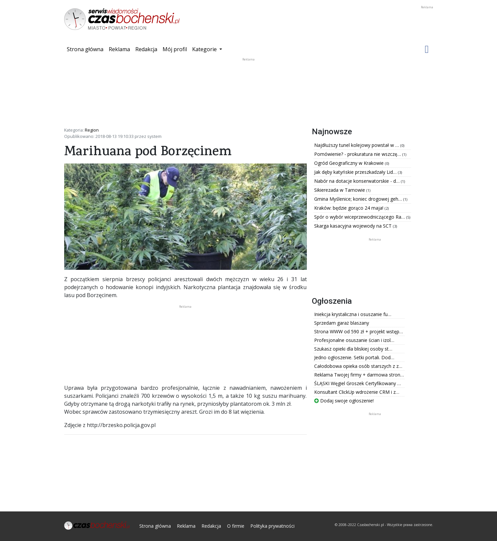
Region (92, 130)
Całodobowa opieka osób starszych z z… (358, 366)
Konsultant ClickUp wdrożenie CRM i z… (356, 392)
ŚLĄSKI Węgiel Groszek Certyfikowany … (357, 383)
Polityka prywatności (272, 526)
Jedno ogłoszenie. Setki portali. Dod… (354, 357)
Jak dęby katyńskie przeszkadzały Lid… (356, 172)
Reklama (119, 49)
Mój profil (175, 49)
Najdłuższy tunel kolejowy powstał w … (357, 145)
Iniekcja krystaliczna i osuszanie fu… (352, 314)
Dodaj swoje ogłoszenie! (344, 400)
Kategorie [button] (205, 49)
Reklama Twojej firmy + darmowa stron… (359, 375)
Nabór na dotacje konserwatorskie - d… (357, 181)
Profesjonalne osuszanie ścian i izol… (354, 340)
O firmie (235, 526)
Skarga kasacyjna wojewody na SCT (353, 226)
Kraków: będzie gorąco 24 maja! (349, 208)
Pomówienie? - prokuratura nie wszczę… (358, 154)
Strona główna (86, 49)
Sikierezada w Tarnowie (340, 190)
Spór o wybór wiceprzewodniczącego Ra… (360, 217)
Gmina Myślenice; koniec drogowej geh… (358, 199)
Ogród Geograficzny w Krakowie (349, 163)
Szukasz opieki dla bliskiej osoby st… (353, 349)
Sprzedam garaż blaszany (341, 323)
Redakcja (146, 49)
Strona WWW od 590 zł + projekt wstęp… (358, 331)
